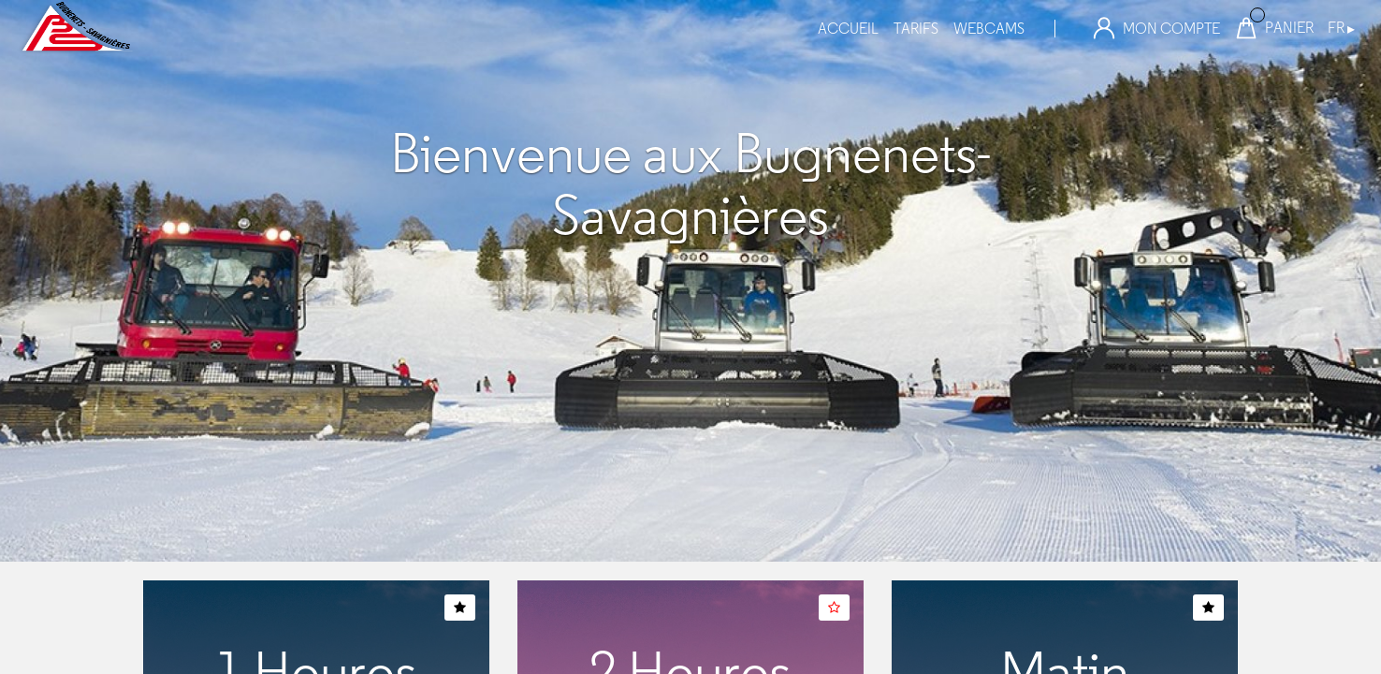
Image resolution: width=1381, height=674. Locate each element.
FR (1341, 28)
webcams (989, 28)
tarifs (916, 28)
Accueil (848, 28)
